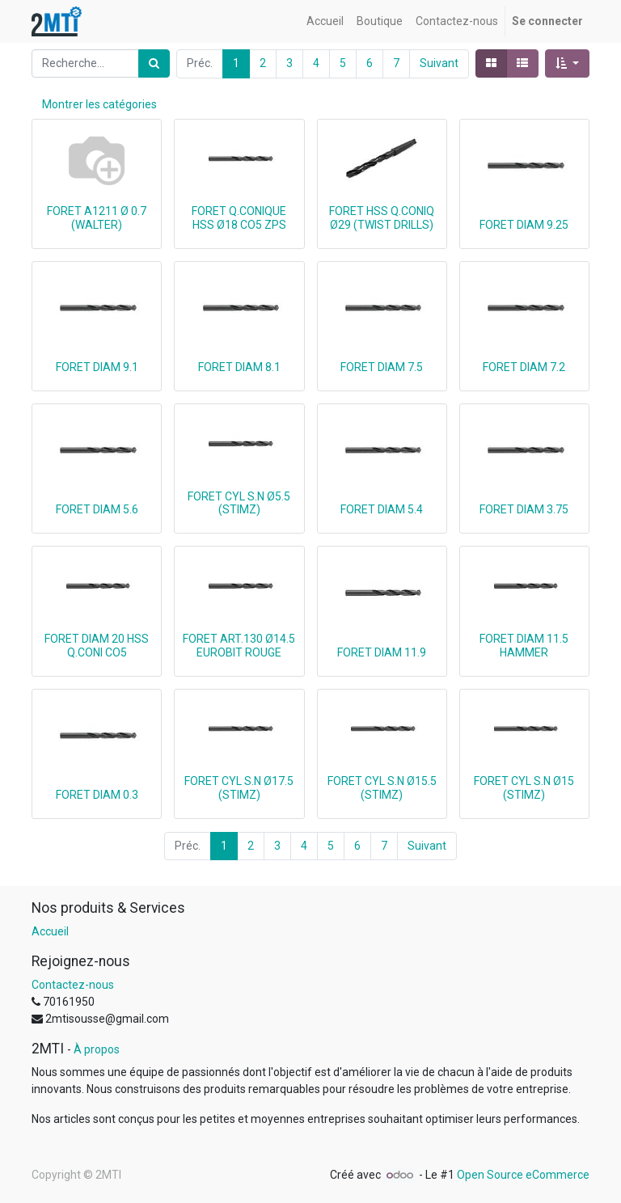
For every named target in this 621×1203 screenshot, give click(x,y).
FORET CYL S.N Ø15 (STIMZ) (524, 788)
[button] (567, 63)
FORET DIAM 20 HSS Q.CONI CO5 (96, 645)
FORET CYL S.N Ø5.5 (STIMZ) (239, 503)
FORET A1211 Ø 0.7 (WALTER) (96, 218)
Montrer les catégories (99, 104)
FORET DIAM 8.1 (239, 367)
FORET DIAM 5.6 (97, 509)
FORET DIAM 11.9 (381, 652)
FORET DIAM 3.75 (523, 509)
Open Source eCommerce (523, 1174)
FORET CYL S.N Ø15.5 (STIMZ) (382, 788)
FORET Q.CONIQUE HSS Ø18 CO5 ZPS (239, 218)
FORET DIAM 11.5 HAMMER (523, 645)
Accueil (50, 931)
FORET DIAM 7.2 (524, 367)
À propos (97, 1049)
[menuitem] (325, 21)
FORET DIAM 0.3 (97, 794)
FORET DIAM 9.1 (97, 367)
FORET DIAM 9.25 (523, 224)
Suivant (439, 63)
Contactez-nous (73, 984)
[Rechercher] (154, 63)
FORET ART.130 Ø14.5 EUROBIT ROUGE (239, 645)
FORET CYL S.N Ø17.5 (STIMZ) (239, 788)
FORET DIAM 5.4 (381, 509)
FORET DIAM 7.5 (381, 367)
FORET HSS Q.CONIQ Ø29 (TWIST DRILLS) (381, 218)
